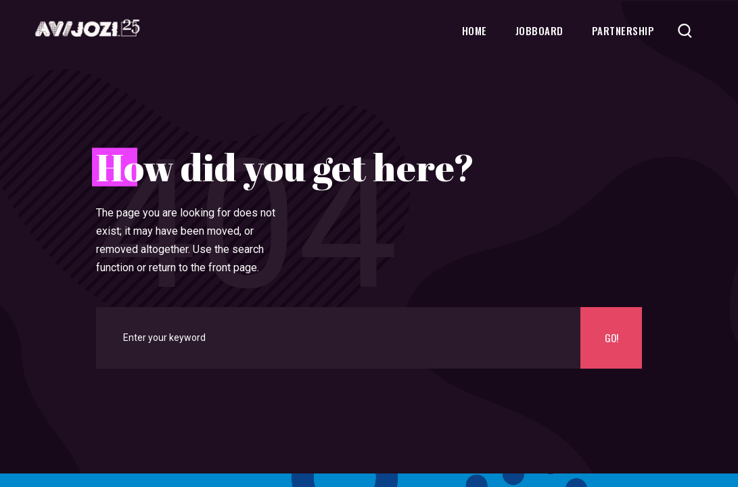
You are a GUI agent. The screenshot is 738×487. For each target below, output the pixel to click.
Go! (611, 337)
